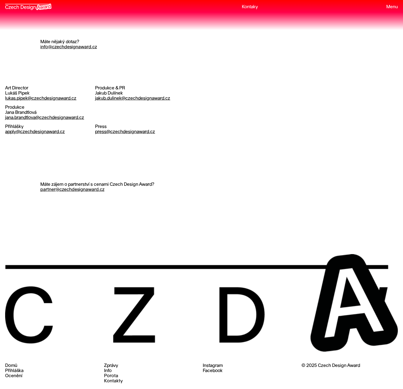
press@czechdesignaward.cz (125, 131)
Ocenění (13, 376)
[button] (390, 7)
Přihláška (14, 370)
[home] (28, 5)
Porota (111, 376)
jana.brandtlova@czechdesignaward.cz (44, 117)
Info (108, 370)
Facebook (213, 370)
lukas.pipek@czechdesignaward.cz (40, 98)
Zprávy (111, 365)
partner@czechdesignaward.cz (72, 189)
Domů (11, 365)
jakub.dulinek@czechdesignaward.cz (132, 98)
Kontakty (113, 381)
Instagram (213, 365)
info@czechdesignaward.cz (68, 47)
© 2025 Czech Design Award (330, 365)
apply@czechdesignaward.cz (35, 131)
